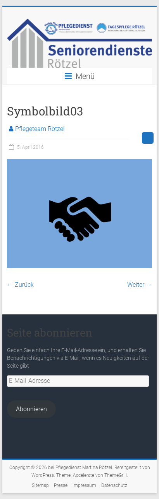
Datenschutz (114, 485)
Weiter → (139, 284)
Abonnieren (31, 409)
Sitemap (40, 485)
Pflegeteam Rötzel (40, 129)
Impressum (84, 485)
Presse (60, 485)
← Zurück (20, 284)
